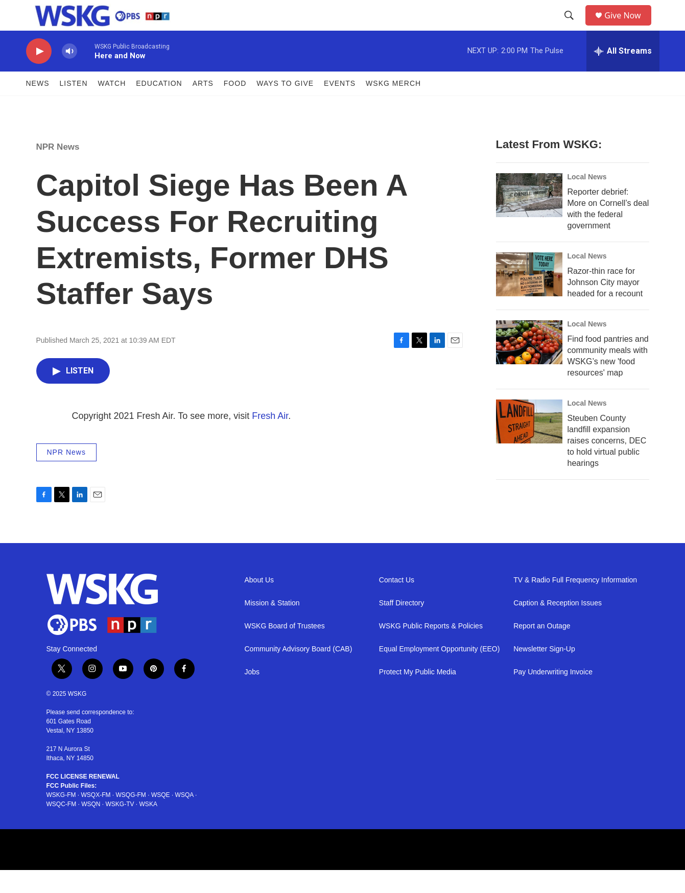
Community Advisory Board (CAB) (298, 672)
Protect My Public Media (417, 695)
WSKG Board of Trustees (285, 649)
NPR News (58, 170)
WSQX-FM (96, 817)
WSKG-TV (120, 827)
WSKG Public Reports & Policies (431, 649)
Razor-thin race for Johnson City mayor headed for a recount (605, 305)
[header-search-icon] (572, 27)
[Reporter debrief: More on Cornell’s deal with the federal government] (529, 218)
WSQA (184, 817)
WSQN (90, 827)
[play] (39, 74)
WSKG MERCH (393, 106)
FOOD (235, 106)
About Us (259, 603)
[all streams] (622, 74)
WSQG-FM (131, 817)
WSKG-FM (61, 817)
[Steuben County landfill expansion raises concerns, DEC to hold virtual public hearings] (529, 444)
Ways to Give (285, 106)
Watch (112, 106)
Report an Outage (541, 649)
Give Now (628, 26)
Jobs (252, 695)
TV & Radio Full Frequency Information (575, 603)
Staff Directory (401, 626)
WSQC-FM (61, 827)
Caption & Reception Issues (557, 626)
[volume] (69, 74)
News (38, 106)
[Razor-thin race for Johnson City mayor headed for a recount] (529, 297)
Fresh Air (270, 439)
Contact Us (396, 603)
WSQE (160, 817)
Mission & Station (272, 626)
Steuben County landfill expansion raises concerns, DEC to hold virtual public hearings (607, 463)
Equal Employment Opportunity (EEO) (439, 672)
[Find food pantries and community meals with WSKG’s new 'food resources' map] (529, 365)
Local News (587, 200)
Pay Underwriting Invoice (553, 695)
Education (159, 106)
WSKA (148, 827)
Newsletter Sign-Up (544, 672)
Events (340, 106)
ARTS (203, 106)
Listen (74, 106)
